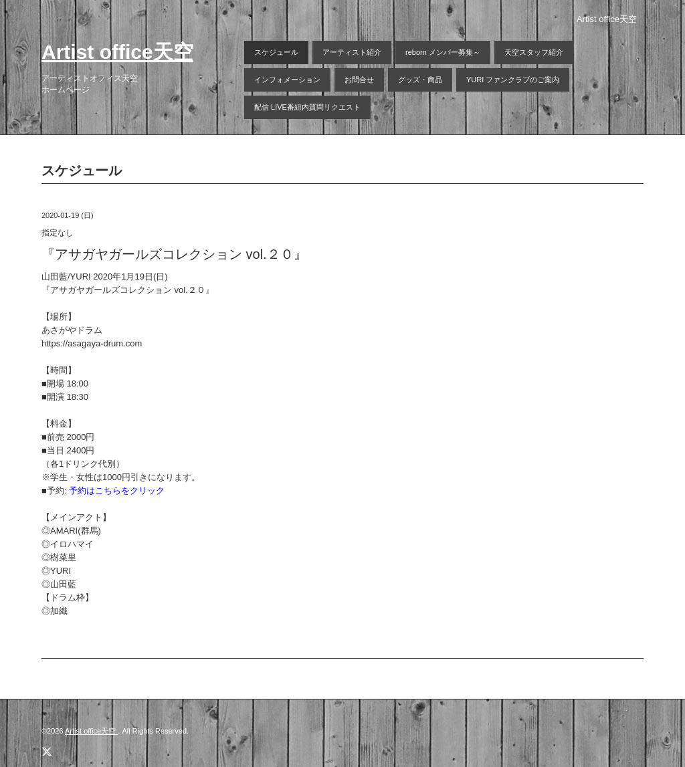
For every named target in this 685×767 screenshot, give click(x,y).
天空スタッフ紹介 (533, 52)
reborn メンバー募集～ (442, 52)
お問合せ (359, 80)
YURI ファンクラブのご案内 (512, 80)
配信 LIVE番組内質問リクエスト (307, 107)
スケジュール (276, 52)
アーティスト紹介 (351, 52)
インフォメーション (287, 80)
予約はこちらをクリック (117, 490)
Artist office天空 (117, 52)
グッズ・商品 (420, 80)
